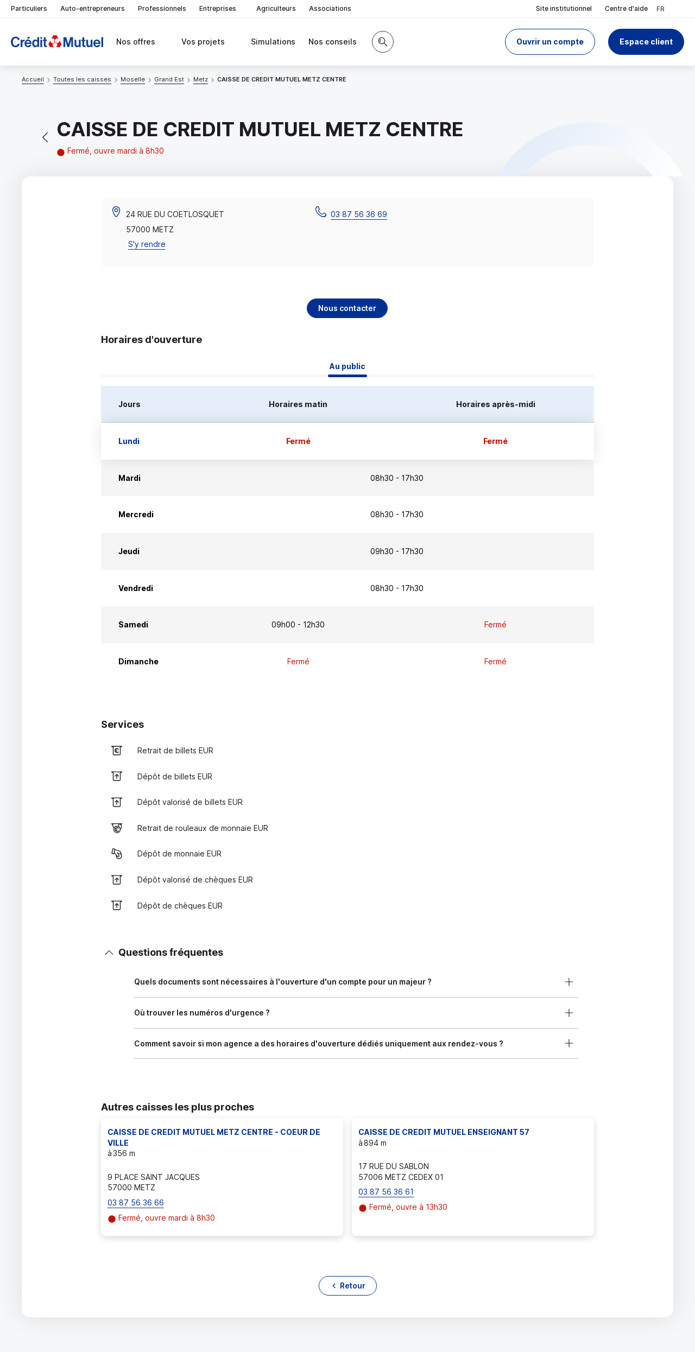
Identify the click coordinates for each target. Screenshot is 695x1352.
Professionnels (162, 8)
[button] (550, 42)
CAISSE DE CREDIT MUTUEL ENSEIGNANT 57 (443, 1132)
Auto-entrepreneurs (92, 8)
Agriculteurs (276, 8)
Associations (330, 8)
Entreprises (221, 9)
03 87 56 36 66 (136, 1202)
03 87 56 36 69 (359, 214)
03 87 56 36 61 (386, 1191)
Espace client (646, 41)
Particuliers (29, 8)
